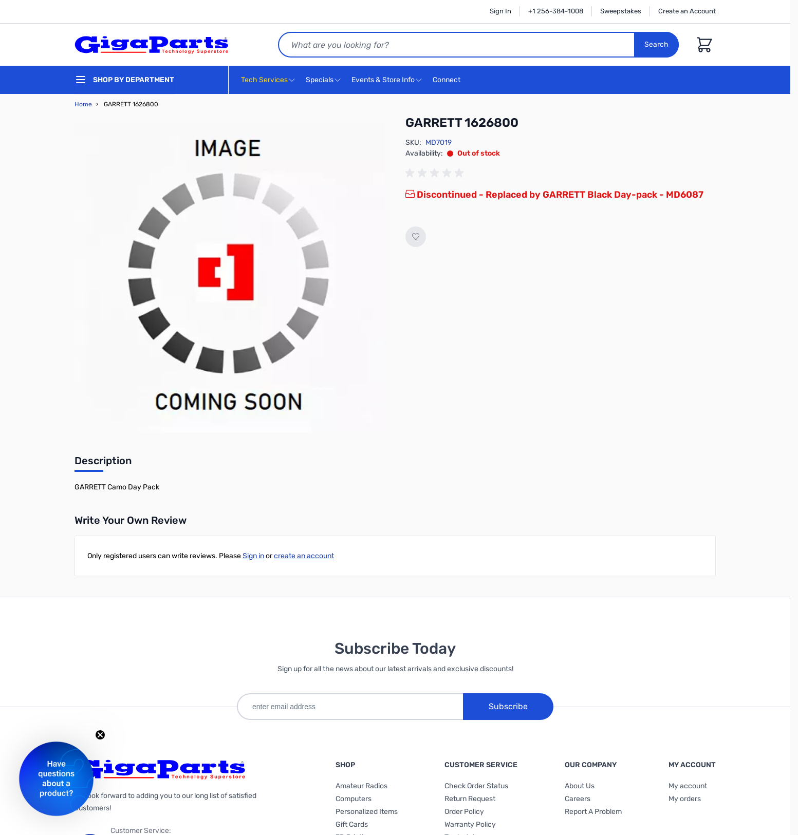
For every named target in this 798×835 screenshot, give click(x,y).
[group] (436, 173)
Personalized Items (367, 811)
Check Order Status (476, 786)
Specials (319, 79)
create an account (304, 556)
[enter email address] (350, 706)
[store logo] (152, 44)
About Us (580, 786)
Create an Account (687, 11)
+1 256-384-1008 (555, 11)
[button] (56, 779)
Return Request (469, 798)
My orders (685, 798)
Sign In (500, 11)
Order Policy (464, 811)
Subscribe (508, 706)
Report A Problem (593, 811)
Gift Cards (352, 824)
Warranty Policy (470, 824)
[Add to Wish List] (415, 236)
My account (688, 786)
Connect (448, 80)
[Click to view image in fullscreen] (230, 278)
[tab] (103, 463)
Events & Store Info (383, 79)
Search (656, 44)
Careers (577, 798)
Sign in (253, 556)
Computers (354, 798)
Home (83, 104)
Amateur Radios (361, 786)
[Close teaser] (100, 735)
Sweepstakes (620, 11)
